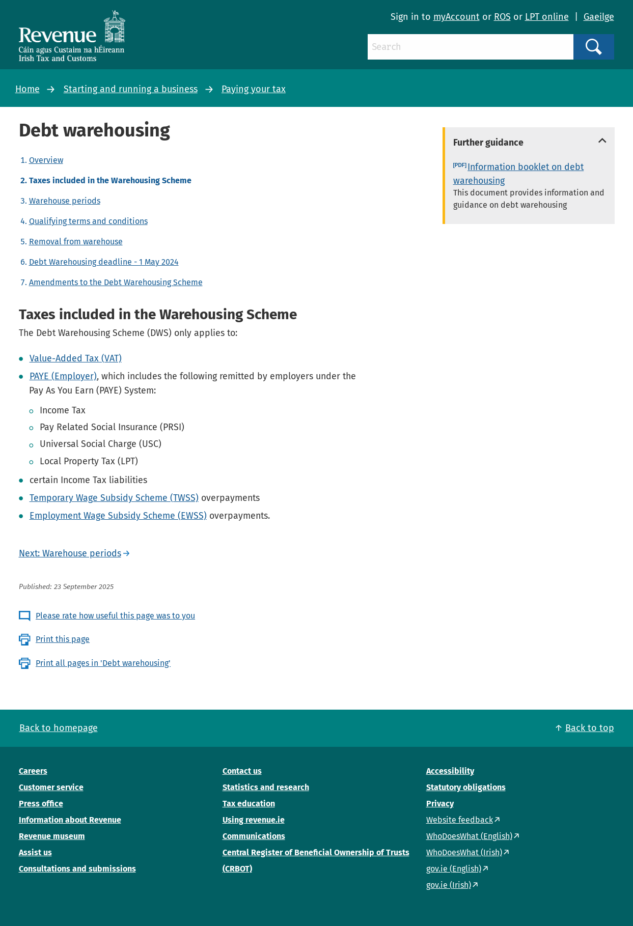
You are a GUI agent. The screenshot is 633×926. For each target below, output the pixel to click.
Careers (33, 771)
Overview (46, 160)
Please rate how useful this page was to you (115, 616)
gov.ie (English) (453, 869)
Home (27, 89)
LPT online (547, 16)
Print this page (63, 639)
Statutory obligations (466, 787)
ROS (502, 16)
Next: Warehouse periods (70, 553)
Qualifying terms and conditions (88, 221)
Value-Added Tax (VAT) (76, 358)
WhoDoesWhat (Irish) (464, 852)
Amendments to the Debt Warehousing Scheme (116, 282)
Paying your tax (254, 89)
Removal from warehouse (76, 241)
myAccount (456, 16)
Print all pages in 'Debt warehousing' (103, 663)
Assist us (35, 852)
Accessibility (450, 771)
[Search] (470, 47)
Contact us (242, 771)
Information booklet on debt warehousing (518, 173)
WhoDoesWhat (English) (469, 836)
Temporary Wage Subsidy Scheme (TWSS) (114, 497)
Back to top (589, 728)
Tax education (249, 803)
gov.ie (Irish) (448, 885)
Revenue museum (52, 836)
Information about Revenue (70, 820)
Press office (41, 803)
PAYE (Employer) (63, 376)
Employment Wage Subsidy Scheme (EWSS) (118, 515)
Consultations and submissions (77, 869)
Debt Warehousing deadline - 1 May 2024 (104, 262)
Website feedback (459, 820)
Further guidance (488, 142)
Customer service (51, 787)
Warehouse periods (64, 201)
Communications (254, 836)
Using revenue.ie (254, 820)
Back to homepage (58, 728)
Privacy (440, 803)
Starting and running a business (131, 89)
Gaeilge (599, 16)
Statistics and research (266, 787)
